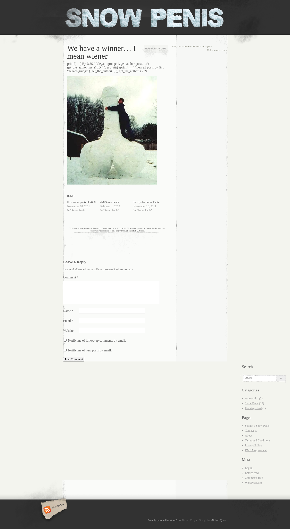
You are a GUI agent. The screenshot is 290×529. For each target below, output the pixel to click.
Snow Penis (151, 228)
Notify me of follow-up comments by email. (97, 340)
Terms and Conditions (257, 440)
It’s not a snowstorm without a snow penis (192, 46)
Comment (70, 277)
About (248, 435)
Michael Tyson (218, 520)
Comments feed (254, 477)
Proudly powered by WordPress (164, 520)
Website (68, 330)
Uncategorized (253, 408)
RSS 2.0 (136, 230)
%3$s (90, 63)
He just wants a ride (217, 50)
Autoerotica (251, 398)
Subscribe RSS (53, 510)
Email (68, 321)
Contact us (251, 430)
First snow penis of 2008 (81, 202)
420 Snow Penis (109, 202)
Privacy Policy (253, 445)
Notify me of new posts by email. (90, 350)
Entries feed (252, 472)
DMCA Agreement (256, 450)
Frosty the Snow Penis (146, 202)
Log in (249, 468)
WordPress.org (253, 482)
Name (68, 311)
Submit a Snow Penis (257, 425)
